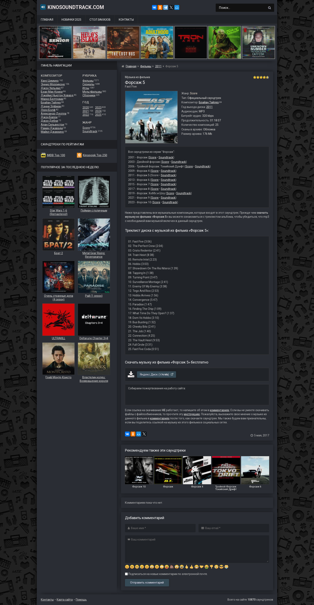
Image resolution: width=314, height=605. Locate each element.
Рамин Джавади (52, 128)
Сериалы (88, 84)
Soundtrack (90, 131)
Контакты (126, 19)
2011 (209, 107)
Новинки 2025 (71, 19)
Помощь (81, 599)
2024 (98, 111)
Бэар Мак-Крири (52, 91)
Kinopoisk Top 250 (95, 155)
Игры (86, 88)
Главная (47, 19)
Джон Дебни (49, 120)
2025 (98, 114)
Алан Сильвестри (52, 124)
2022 (86, 114)
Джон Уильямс (51, 88)
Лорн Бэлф (48, 110)
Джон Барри (49, 117)
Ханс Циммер (50, 80)
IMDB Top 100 (56, 155)
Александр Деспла (53, 113)
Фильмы (88, 80)
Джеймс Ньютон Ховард (57, 95)
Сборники (89, 95)
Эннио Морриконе (53, 84)
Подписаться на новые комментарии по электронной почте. (166, 574)
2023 (98, 107)
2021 (86, 111)
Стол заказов (100, 19)
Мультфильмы (92, 91)
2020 (86, 107)
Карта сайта (65, 599)
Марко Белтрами (52, 99)
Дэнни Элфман (51, 106)
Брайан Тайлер (51, 102)
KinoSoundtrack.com (72, 7)
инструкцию (192, 414)
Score (86, 127)
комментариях (219, 410)
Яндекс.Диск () (157, 374)
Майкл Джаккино (52, 131)
